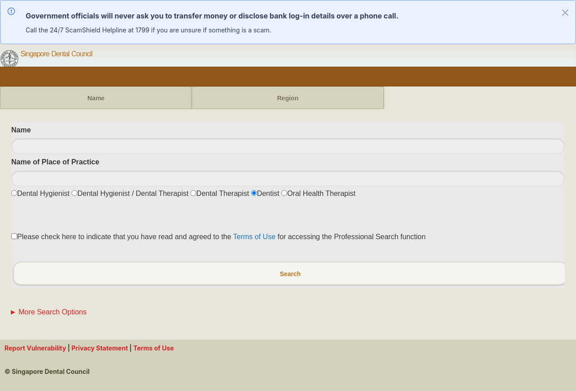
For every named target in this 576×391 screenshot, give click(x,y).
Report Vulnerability (36, 348)
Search (290, 273)
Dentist (268, 193)
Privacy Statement (100, 348)
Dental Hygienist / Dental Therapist (133, 193)
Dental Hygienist (43, 193)
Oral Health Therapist (321, 193)
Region (287, 98)
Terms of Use (254, 237)
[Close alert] (565, 12)
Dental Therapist (222, 193)
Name (96, 98)
